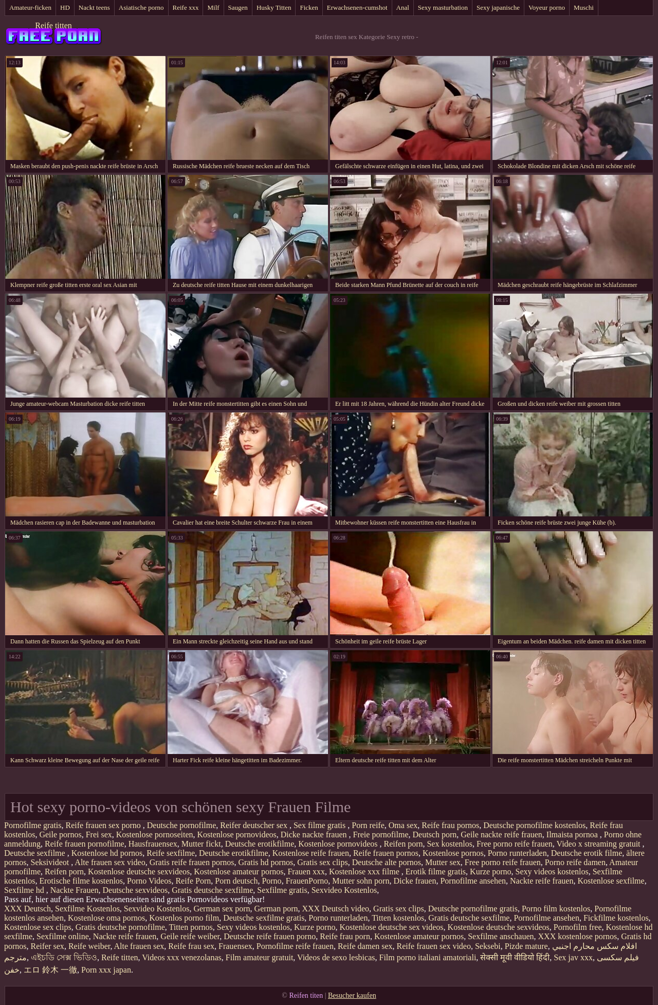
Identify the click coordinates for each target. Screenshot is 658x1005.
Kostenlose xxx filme (365, 871)
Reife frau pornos (450, 825)
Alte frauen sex (139, 946)
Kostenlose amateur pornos (238, 871)
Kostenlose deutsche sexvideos (139, 871)
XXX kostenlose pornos (577, 936)
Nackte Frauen (74, 890)
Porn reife (368, 825)
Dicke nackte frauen (315, 834)
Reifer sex (47, 946)
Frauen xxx (305, 871)
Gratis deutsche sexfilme (212, 890)
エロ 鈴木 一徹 (50, 969)
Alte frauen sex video (110, 862)
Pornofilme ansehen (473, 880)
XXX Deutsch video (335, 908)
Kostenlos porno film (184, 917)
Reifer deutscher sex (254, 825)
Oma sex (403, 825)
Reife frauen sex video (434, 946)
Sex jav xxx (573, 957)
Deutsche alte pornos (386, 862)
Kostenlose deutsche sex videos (391, 927)
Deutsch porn (435, 834)
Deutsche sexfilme (35, 853)
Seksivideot (51, 862)
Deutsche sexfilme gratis (263, 917)
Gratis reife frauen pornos (192, 862)
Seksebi (488, 946)
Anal (402, 7)
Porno (271, 880)
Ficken (309, 7)
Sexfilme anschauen (501, 936)
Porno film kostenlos (556, 908)
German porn (276, 908)
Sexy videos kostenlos (552, 871)
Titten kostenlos (398, 917)
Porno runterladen (517, 853)
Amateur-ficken (30, 7)
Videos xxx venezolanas (182, 957)
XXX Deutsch (27, 908)
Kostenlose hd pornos (107, 853)
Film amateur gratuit (260, 957)
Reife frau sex (191, 946)
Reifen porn (403, 843)
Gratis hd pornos (265, 862)
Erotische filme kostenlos (81, 880)
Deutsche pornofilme (181, 825)
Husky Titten (274, 7)
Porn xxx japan (106, 969)
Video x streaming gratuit (600, 843)
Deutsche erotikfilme (260, 843)
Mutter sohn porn (360, 880)
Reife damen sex (365, 946)
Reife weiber (89, 946)
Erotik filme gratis (436, 871)
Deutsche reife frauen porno (270, 936)
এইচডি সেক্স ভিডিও (64, 957)
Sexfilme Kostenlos (87, 908)
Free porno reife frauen (515, 843)
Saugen (238, 7)
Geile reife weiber (190, 936)
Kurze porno (490, 871)
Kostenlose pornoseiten (154, 834)
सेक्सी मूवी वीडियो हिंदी (515, 957)
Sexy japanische (498, 7)
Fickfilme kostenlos (616, 917)
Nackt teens (94, 7)
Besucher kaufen (352, 995)
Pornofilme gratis (33, 825)
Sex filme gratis (321, 825)
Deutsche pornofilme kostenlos (534, 825)
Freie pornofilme (381, 834)
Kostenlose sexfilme (610, 880)
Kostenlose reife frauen (310, 853)
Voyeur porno (546, 7)
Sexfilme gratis (282, 890)
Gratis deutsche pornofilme (120, 927)
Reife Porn (193, 880)
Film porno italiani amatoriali (428, 957)
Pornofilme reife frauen (295, 946)
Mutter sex (443, 862)
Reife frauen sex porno (104, 825)
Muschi (584, 7)
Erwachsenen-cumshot (357, 7)
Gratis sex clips (322, 862)
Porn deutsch (236, 880)
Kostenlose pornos (453, 853)
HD (65, 7)
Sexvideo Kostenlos (344, 890)
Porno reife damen (575, 862)
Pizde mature (526, 946)
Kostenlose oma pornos (106, 917)
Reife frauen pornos (385, 853)
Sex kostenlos (449, 843)
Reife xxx (186, 7)
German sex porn (221, 908)
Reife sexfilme (171, 853)
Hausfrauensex (153, 843)
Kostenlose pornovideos (237, 834)
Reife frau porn (345, 936)
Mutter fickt (201, 843)
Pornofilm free (578, 927)
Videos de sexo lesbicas (336, 957)
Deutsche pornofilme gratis (473, 908)
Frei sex (99, 834)
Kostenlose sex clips (37, 927)
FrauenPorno (307, 880)
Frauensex (235, 946)
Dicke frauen (414, 880)
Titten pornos (191, 927)
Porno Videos (149, 880)
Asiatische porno (141, 7)
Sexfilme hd (25, 890)
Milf (213, 7)
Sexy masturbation (443, 7)
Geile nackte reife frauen (501, 834)
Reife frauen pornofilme (84, 843)
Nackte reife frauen (541, 880)
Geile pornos (60, 834)
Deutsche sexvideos (135, 890)
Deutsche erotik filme (587, 853)
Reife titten (53, 25)
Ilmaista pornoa (573, 834)
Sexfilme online (62, 936)
